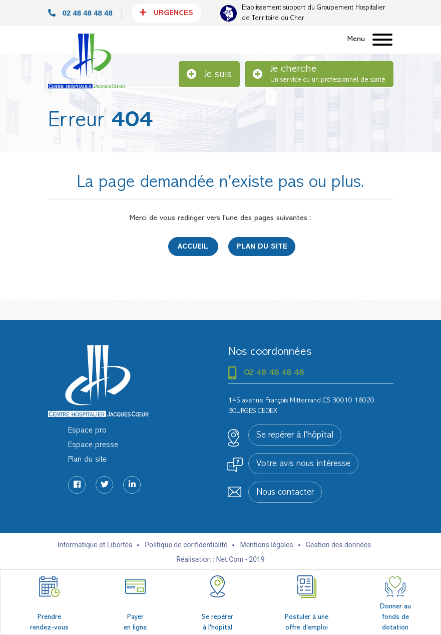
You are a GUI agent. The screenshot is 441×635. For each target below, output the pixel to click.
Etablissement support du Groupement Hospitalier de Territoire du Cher (313, 13)
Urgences (166, 13)
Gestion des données (338, 545)
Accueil (193, 247)
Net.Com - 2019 (240, 559)
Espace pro (87, 430)
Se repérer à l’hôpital (294, 436)
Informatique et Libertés (95, 545)
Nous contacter (285, 493)
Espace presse (93, 445)
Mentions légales (266, 545)
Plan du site (261, 247)
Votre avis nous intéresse (303, 464)
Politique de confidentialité (186, 545)
